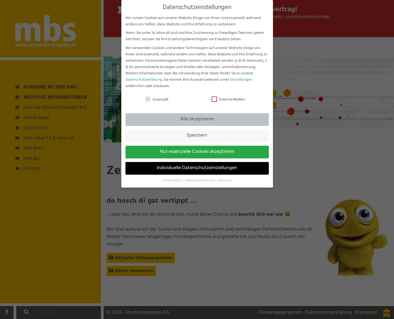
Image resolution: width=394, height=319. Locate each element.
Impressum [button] (224, 176)
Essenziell (156, 95)
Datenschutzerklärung (143, 75)
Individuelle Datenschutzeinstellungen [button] (197, 163)
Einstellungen (241, 75)
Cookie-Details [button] (172, 176)
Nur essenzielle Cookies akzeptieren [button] (197, 147)
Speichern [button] (197, 131)
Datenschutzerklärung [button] (200, 176)
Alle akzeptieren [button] (197, 115)
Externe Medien (228, 95)
